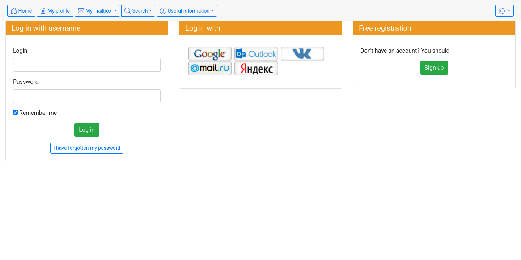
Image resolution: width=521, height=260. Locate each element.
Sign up (434, 67)
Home (21, 11)
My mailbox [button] (95, 11)
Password (26, 81)
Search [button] (136, 11)
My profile (55, 11)
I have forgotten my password (87, 148)
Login (20, 50)
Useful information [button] (184, 11)
